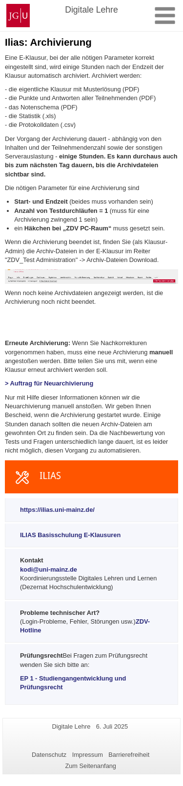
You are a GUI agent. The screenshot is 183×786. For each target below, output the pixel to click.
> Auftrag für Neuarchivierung (49, 383)
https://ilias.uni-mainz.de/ (57, 509)
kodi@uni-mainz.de (48, 569)
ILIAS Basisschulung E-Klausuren (70, 535)
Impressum (87, 754)
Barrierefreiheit (128, 754)
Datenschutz (49, 754)
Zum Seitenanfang (90, 765)
